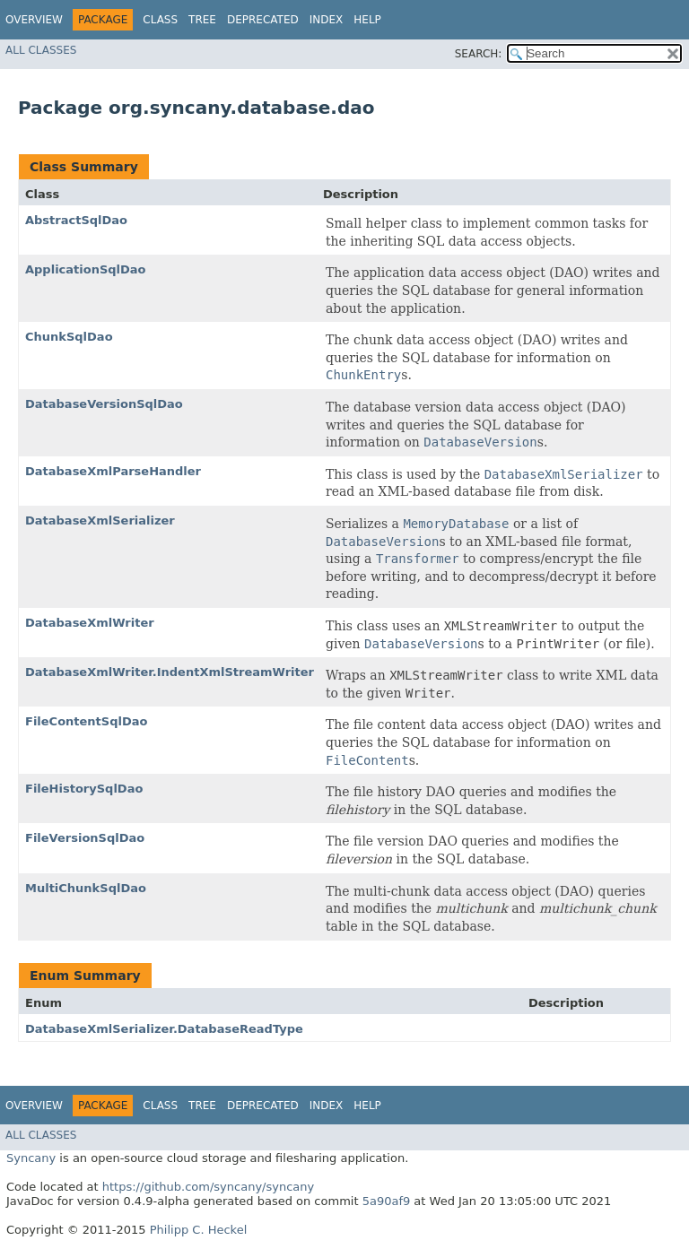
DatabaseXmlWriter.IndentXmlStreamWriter (169, 672)
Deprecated (263, 19)
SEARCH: (478, 54)
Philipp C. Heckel (199, 1229)
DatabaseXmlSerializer (100, 520)
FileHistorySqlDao (84, 788)
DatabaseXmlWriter (89, 622)
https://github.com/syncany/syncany (208, 1186)
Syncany (31, 1158)
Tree (202, 19)
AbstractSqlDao (76, 220)
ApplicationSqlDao (85, 269)
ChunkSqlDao (69, 336)
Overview (34, 19)
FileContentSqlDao (86, 721)
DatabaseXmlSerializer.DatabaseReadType (164, 1029)
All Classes (40, 50)
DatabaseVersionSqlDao (104, 404)
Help (367, 19)
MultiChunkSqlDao (85, 888)
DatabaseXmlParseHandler (113, 471)
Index (327, 19)
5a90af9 (386, 1201)
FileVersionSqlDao (84, 838)
